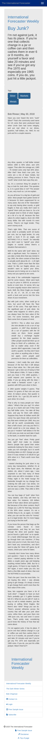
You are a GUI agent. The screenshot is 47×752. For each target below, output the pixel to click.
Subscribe (11, 715)
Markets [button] (24, 96)
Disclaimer (23, 734)
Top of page (23, 738)
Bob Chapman (12, 694)
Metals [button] (13, 101)
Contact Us (11, 699)
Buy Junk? (18, 28)
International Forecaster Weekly (23, 19)
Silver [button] (13, 96)
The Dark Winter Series (15, 689)
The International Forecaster (16, 3)
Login (9, 704)
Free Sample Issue (14, 709)
